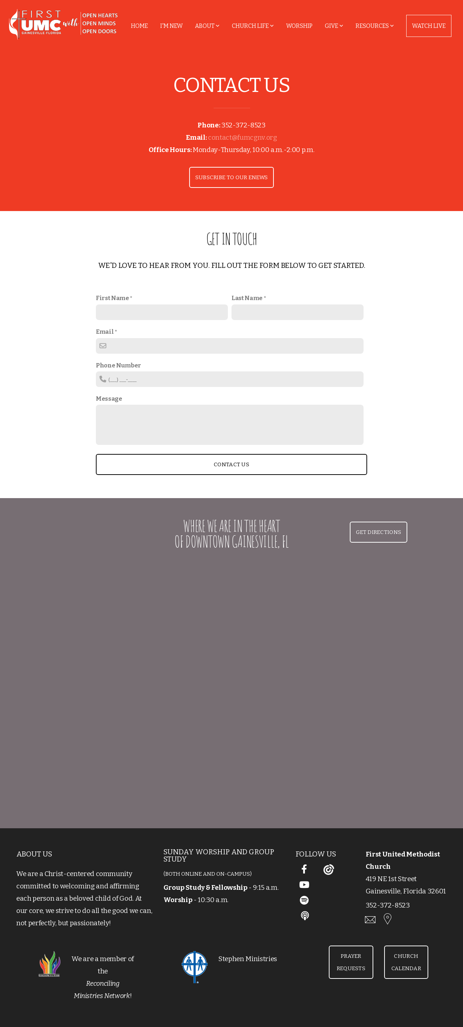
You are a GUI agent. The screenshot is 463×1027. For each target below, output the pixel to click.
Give (334, 25)
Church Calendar (406, 962)
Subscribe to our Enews (231, 177)
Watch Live (429, 25)
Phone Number (118, 365)
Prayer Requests (351, 962)
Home (139, 25)
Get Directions (378, 532)
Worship (299, 25)
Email (105, 331)
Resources (375, 25)
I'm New (171, 25)
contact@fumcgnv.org (242, 138)
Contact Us (231, 464)
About (207, 25)
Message (109, 398)
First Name (112, 298)
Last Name (247, 298)
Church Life (253, 25)
